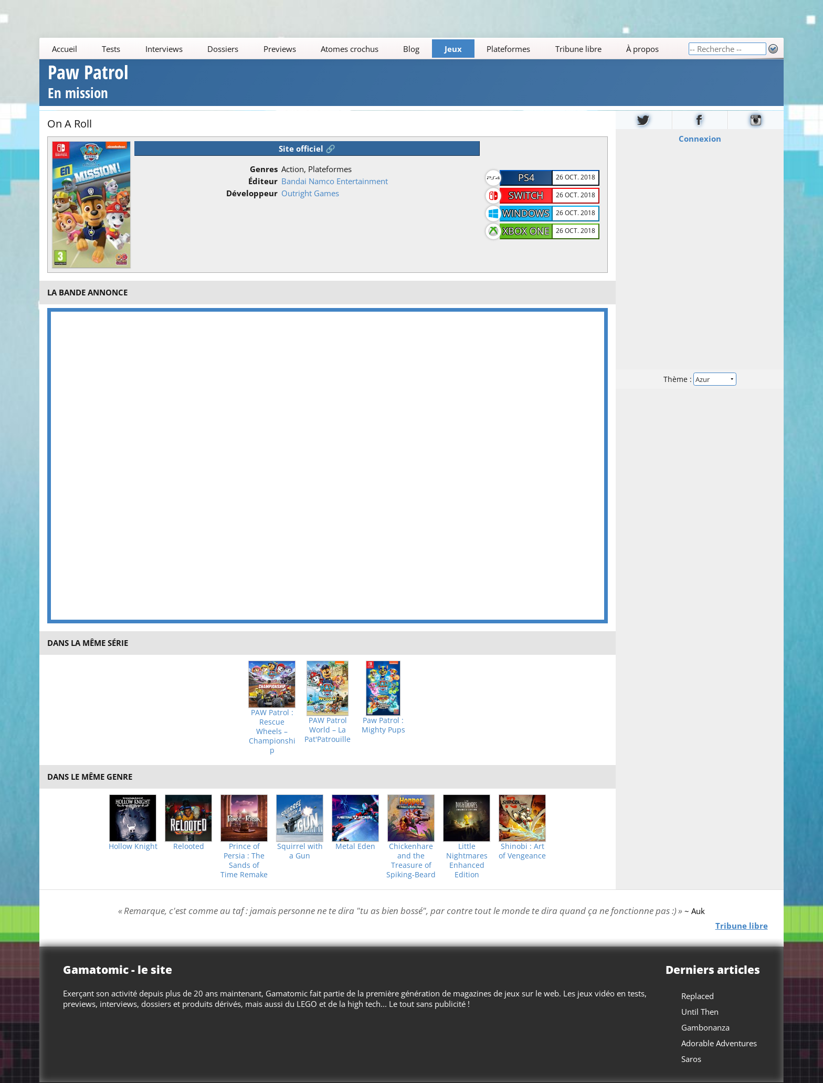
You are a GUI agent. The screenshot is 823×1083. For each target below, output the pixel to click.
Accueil (64, 49)
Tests (111, 49)
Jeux (453, 49)
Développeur (252, 193)
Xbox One (526, 231)
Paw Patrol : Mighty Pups (383, 725)
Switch (526, 195)
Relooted (188, 846)
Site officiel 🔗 (307, 148)
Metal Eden (355, 846)
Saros (691, 1059)
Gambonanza (705, 1027)
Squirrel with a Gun (300, 851)
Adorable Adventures (719, 1043)
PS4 (526, 177)
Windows (526, 213)
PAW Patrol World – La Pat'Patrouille (327, 730)
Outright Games (310, 193)
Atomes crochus (349, 49)
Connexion (699, 138)
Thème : (699, 379)
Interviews (164, 49)
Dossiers (222, 49)
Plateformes (509, 49)
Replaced (697, 996)
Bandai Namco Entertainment (334, 181)
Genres (264, 169)
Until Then (700, 1011)
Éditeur (263, 181)
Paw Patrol (88, 83)
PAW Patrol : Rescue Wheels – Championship (272, 731)
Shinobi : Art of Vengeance (522, 851)
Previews (279, 49)
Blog (412, 49)
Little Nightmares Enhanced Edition (467, 860)
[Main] (363, 48)
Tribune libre (578, 49)
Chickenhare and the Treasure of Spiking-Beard (411, 860)
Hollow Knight (133, 846)
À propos (642, 49)
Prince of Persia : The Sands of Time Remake (244, 860)
